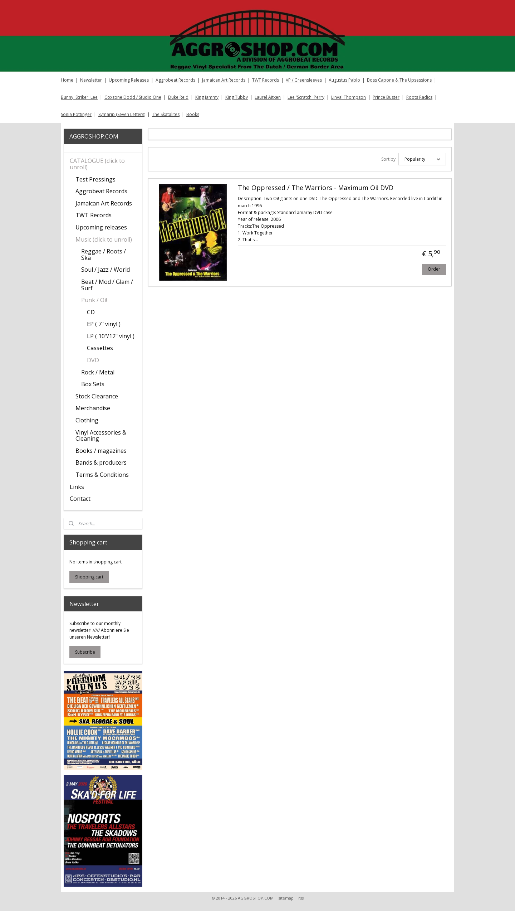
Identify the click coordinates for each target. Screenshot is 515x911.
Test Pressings (95, 179)
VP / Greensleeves (304, 80)
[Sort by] (421, 159)
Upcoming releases (101, 227)
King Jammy (207, 97)
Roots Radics (419, 97)
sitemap (286, 898)
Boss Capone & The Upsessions (399, 80)
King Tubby (236, 97)
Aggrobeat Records (175, 80)
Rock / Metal (97, 372)
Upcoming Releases (129, 80)
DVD (93, 360)
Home (67, 80)
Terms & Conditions (102, 475)
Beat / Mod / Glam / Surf (107, 285)
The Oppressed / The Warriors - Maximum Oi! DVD (315, 188)
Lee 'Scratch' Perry (306, 97)
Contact (80, 499)
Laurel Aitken (268, 97)
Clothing (86, 420)
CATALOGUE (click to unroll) (97, 164)
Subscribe (85, 652)
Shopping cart (89, 577)
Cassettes (100, 348)
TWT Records (265, 80)
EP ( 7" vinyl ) (104, 324)
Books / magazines (101, 451)
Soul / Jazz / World (105, 269)
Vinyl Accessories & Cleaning (100, 435)
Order (434, 269)
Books (192, 114)
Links (77, 487)
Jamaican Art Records (223, 80)
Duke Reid (178, 97)
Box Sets (92, 384)
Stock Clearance (96, 396)
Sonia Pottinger (76, 114)
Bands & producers (101, 462)
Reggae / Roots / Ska (103, 254)
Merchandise (92, 408)
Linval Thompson (348, 97)
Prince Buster (386, 97)
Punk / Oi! (94, 300)
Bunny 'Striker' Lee (79, 97)
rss (301, 898)
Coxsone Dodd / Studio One (132, 97)
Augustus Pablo (344, 80)
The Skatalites (166, 114)
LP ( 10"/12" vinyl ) (110, 336)
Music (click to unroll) (103, 239)
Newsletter (91, 80)
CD (91, 312)
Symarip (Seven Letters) (121, 114)
